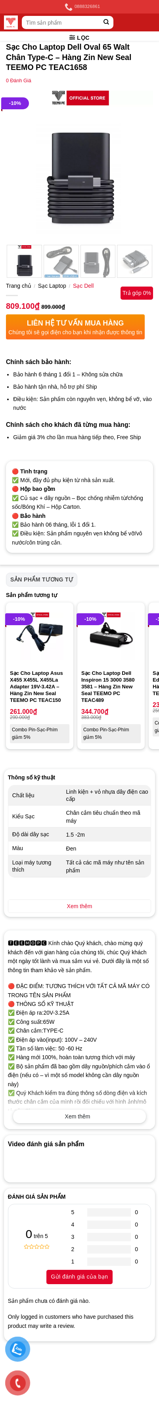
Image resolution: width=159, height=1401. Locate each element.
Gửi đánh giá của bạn (79, 1276)
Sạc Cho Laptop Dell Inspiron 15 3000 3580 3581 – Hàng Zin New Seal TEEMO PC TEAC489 (107, 686)
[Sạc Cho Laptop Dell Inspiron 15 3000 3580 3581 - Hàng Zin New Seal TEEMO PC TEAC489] (111, 636)
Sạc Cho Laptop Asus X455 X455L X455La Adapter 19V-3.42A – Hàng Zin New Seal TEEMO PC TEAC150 (36, 686)
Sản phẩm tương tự (41, 579)
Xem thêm (77, 1116)
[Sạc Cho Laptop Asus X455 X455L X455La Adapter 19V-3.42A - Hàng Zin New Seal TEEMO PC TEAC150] (39, 636)
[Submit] (106, 22)
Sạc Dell (83, 286)
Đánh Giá (18, 80)
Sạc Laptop (52, 286)
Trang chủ (18, 286)
